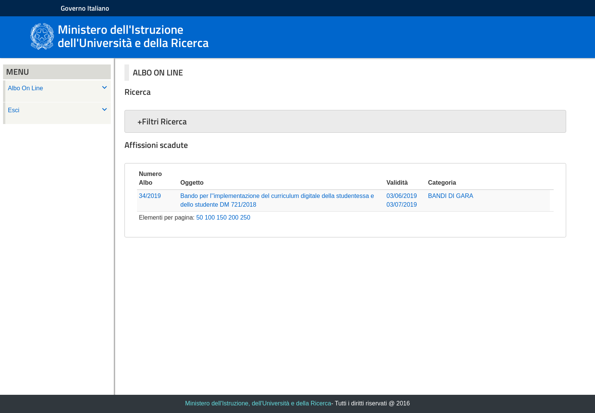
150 (222, 217)
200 (233, 217)
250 (245, 217)
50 (199, 217)
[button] (345, 121)
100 (210, 217)
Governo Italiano (85, 8)
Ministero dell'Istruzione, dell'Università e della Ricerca (258, 403)
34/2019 (150, 196)
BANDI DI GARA (450, 196)
